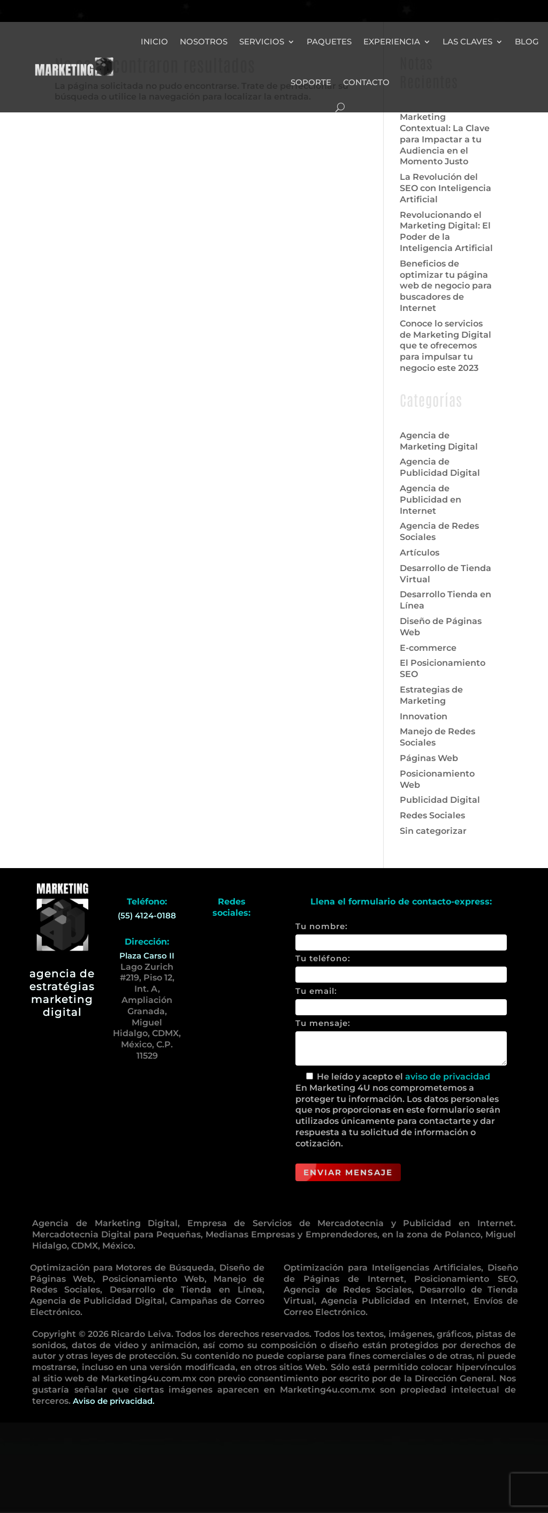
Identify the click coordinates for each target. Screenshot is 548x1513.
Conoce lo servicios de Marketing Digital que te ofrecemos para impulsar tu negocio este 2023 (445, 436)
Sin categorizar (433, 921)
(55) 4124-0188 (147, 1006)
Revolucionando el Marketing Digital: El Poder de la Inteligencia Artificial (446, 322)
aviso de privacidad (447, 1167)
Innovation (423, 807)
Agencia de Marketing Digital (439, 531)
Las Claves (467, 41)
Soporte (311, 82)
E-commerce (428, 738)
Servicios (261, 41)
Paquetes (329, 41)
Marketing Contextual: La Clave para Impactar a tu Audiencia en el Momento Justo (445, 229)
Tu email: (401, 1089)
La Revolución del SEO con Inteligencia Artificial (445, 278)
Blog (527, 41)
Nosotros (203, 41)
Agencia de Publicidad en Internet (430, 590)
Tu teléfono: (401, 1057)
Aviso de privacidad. (114, 1491)
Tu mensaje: (401, 1133)
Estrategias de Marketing (431, 785)
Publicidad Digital (440, 890)
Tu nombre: (401, 1025)
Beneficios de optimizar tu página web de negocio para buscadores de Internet (446, 376)
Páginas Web (429, 848)
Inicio (154, 41)
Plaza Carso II (146, 1046)
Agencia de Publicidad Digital (440, 557)
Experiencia (391, 41)
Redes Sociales (432, 906)
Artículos (419, 643)
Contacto (366, 82)
